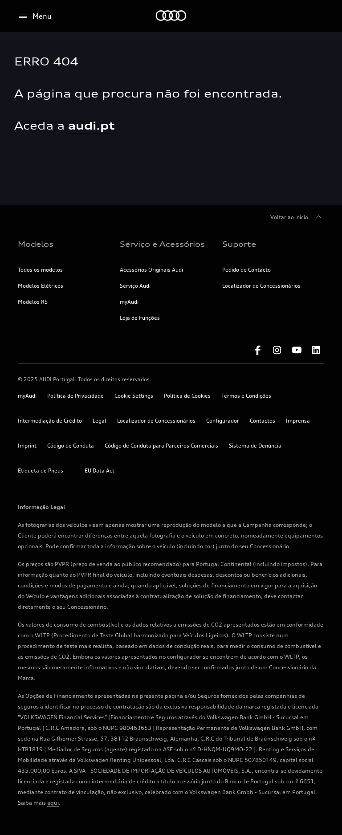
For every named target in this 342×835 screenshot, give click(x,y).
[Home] (171, 16)
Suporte (239, 244)
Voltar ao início (297, 217)
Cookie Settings (133, 395)
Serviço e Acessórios (162, 244)
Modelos (35, 244)
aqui (53, 802)
